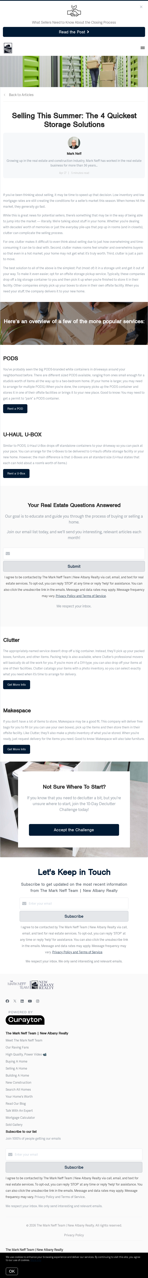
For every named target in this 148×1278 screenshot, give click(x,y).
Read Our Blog (16, 1103)
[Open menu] (143, 48)
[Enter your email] (78, 903)
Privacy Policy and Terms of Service (81, 596)
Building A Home (17, 1075)
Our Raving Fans (17, 1047)
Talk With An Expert (19, 1110)
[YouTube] (30, 1001)
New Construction (18, 1082)
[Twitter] (14, 1001)
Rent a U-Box (16, 473)
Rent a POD (15, 409)
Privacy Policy (74, 1235)
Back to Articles (21, 94)
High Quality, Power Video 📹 (26, 1054)
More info (35, 1260)
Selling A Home (16, 1068)
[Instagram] (37, 1001)
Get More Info (16, 685)
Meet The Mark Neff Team (24, 1040)
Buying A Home (16, 1061)
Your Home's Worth (19, 1096)
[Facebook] (7, 1001)
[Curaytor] (25, 1023)
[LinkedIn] (22, 1001)
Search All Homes (18, 1089)
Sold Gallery (14, 1124)
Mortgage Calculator (20, 1117)
